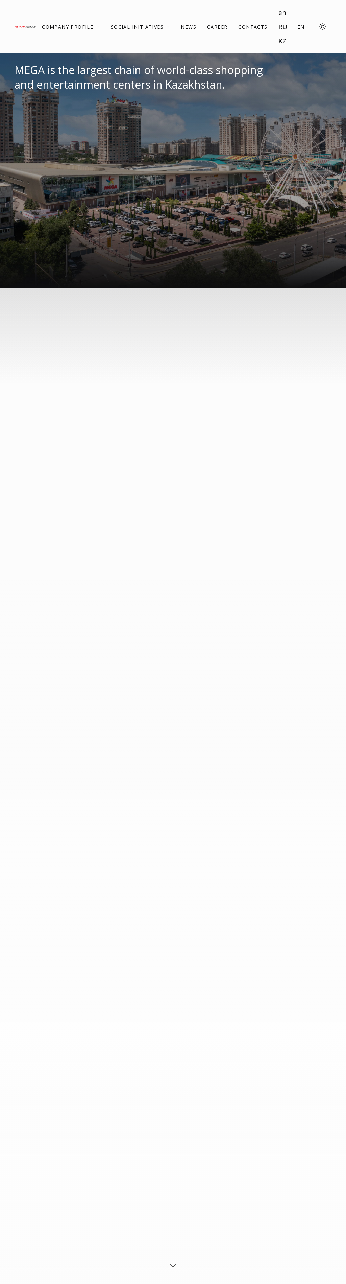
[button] (303, 27)
